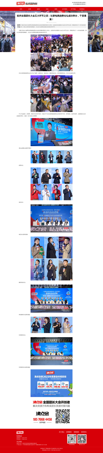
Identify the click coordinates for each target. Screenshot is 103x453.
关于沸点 (73, 9)
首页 (21, 9)
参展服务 (69, 432)
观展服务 (76, 432)
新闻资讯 (83, 432)
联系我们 (82, 9)
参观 (38, 9)
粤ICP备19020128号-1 (56, 450)
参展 (29, 9)
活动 (47, 9)
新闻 (56, 9)
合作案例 (64, 9)
